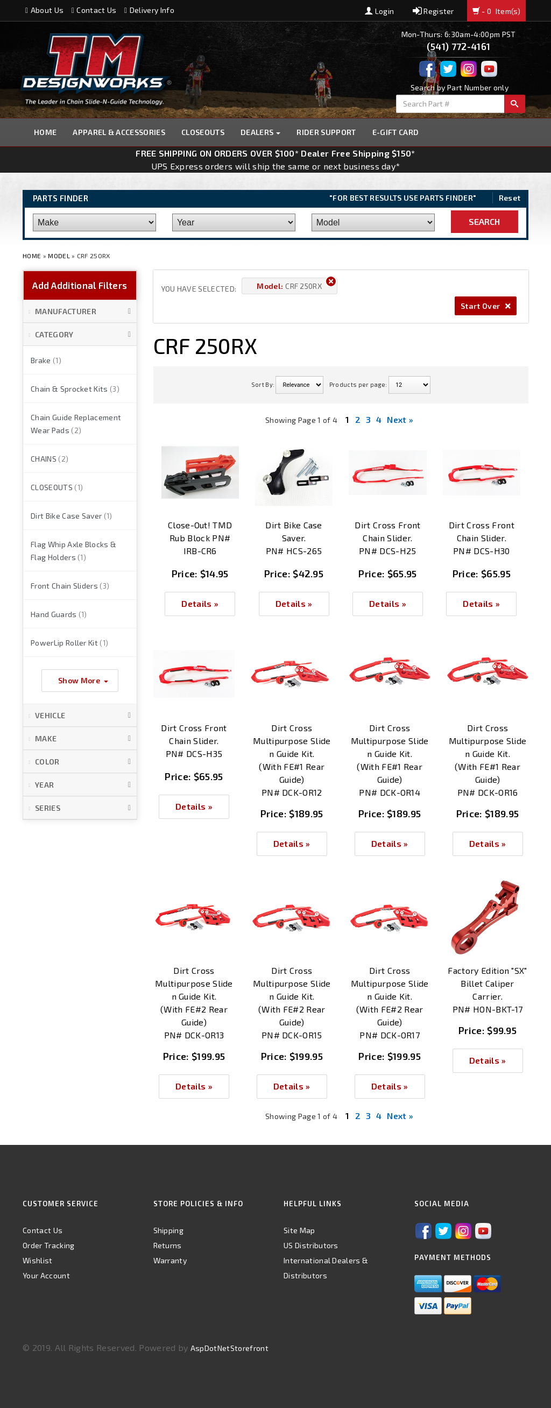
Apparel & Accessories (119, 132)
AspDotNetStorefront (229, 1348)
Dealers (261, 132)
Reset (510, 197)
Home (45, 132)
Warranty (170, 1260)
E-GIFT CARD (395, 132)
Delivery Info (149, 10)
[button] (80, 311)
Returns (167, 1245)
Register (433, 11)
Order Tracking (48, 1245)
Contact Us (94, 10)
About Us (44, 10)
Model (59, 255)
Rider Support (326, 132)
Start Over (486, 305)
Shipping (168, 1230)
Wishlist (38, 1260)
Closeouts (202, 132)
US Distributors (311, 1245)
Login (379, 11)
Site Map (299, 1230)
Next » (400, 419)
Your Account (46, 1275)
